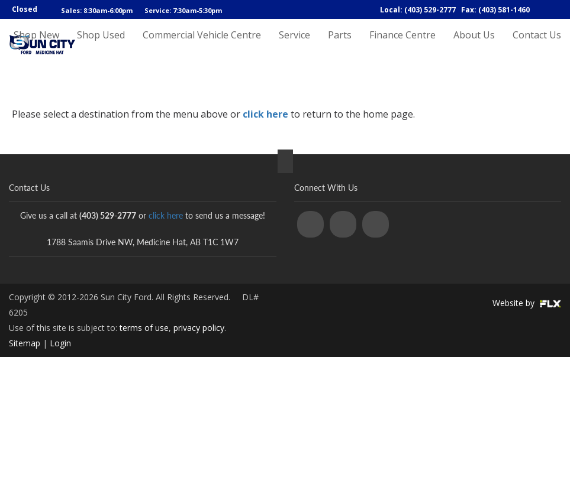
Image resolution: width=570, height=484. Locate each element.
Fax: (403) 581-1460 (495, 10)
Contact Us (537, 45)
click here (265, 114)
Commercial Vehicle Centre (202, 45)
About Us (474, 45)
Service (294, 45)
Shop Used (101, 45)
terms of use (144, 327)
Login (60, 343)
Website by (526, 302)
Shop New (36, 45)
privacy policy (198, 327)
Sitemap (24, 343)
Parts (340, 45)
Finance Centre (402, 45)
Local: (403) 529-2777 (418, 10)
